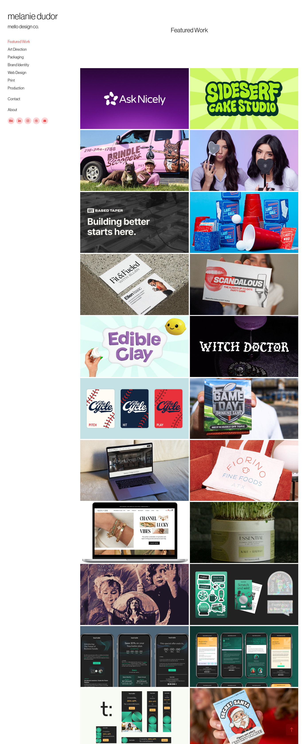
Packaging (16, 57)
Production (16, 88)
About (12, 110)
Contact (14, 99)
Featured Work (19, 41)
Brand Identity (18, 65)
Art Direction (17, 49)
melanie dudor (33, 16)
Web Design (17, 72)
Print (11, 80)
